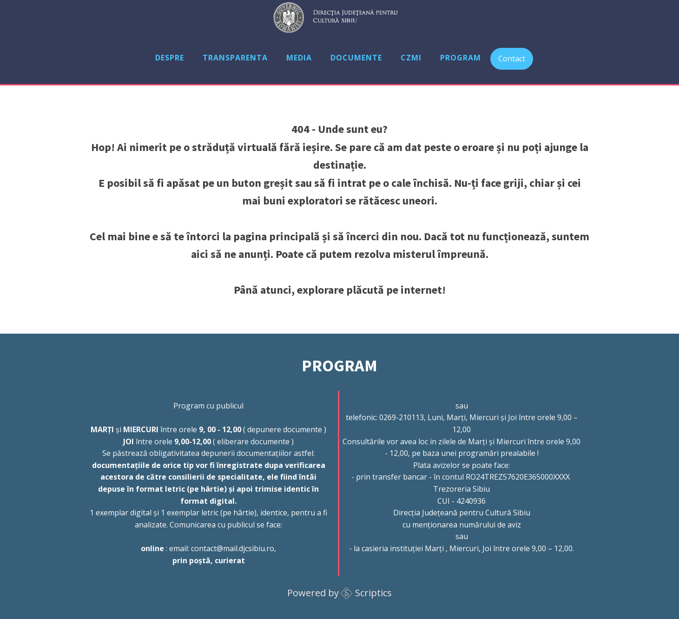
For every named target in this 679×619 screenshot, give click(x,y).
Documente (356, 58)
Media (299, 58)
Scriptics (373, 592)
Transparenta (235, 58)
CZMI (411, 58)
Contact (511, 58)
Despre (169, 58)
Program (460, 58)
